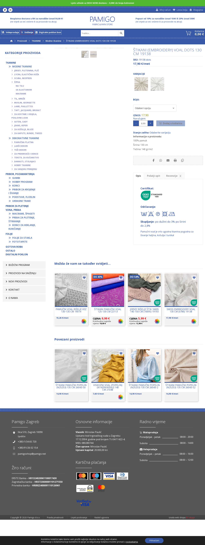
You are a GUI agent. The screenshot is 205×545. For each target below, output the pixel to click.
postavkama (132, 542)
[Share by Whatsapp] (161, 168)
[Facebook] (5, 10)
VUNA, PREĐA (13, 210)
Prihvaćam (154, 540)
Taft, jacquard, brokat (27, 111)
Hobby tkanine (22, 166)
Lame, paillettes (23, 107)
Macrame (21, 94)
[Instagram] (10, 10)
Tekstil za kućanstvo (26, 158)
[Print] (175, 168)
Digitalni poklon (17, 255)
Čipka (17, 83)
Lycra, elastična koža (26, 75)
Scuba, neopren (23, 79)
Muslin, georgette (24, 103)
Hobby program (22, 182)
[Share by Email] (168, 168)
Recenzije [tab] (180, 184)
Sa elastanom (24, 90)
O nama (13, 298)
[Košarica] (188, 33)
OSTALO (10, 251)
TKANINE (11, 63)
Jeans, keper (21, 126)
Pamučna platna (24, 143)
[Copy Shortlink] (182, 168)
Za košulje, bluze (24, 130)
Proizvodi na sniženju (22, 274)
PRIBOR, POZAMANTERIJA (20, 175)
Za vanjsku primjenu (25, 170)
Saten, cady (20, 122)
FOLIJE (9, 234)
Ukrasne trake (21, 201)
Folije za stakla (22, 238)
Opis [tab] (139, 184)
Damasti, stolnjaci (25, 162)
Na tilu (20, 86)
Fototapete (19, 242)
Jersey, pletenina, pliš (26, 71)
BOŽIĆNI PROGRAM (19, 265)
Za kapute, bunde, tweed (28, 134)
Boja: (136, 104)
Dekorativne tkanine (25, 139)
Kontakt (14, 290)
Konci (16, 186)
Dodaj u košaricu (172, 129)
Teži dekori (20, 150)
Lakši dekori (21, 146)
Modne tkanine (22, 67)
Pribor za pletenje (17, 206)
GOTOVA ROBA (14, 247)
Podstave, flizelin (23, 197)
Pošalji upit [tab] (157, 184)
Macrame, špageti (23, 214)
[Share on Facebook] (153, 168)
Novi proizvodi (18, 282)
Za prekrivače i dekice (26, 154)
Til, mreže (19, 99)
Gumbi (16, 178)
